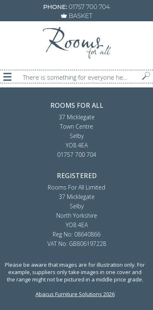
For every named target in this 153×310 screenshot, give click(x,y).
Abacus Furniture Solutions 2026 (75, 294)
